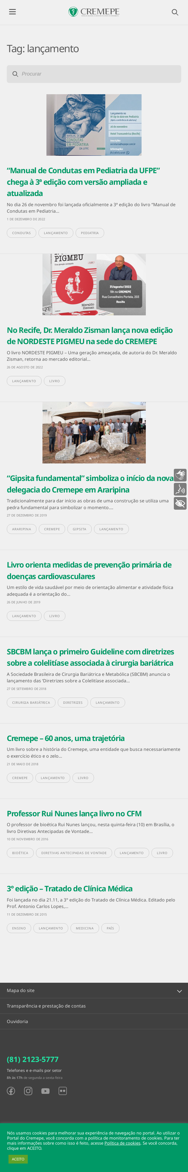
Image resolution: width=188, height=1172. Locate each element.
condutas (21, 233)
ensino (19, 928)
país (110, 928)
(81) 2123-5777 (33, 1059)
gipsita (79, 529)
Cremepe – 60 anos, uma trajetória (66, 738)
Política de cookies (122, 1142)
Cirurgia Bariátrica (31, 702)
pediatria (90, 233)
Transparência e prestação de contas (46, 1006)
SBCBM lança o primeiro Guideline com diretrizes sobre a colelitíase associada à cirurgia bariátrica (90, 657)
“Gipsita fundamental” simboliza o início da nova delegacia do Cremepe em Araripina (90, 484)
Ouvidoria (17, 1021)
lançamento (56, 233)
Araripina (21, 529)
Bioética (20, 853)
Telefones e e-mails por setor (34, 1070)
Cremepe (52, 529)
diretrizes (73, 702)
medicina (84, 928)
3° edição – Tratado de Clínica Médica (70, 888)
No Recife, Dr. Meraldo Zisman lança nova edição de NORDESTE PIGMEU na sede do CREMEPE (90, 336)
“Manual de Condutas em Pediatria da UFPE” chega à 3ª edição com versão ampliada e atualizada (83, 181)
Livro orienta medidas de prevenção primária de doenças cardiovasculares (89, 570)
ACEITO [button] (18, 1159)
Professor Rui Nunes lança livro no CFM (74, 813)
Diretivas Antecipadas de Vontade (74, 853)
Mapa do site (21, 990)
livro (54, 381)
